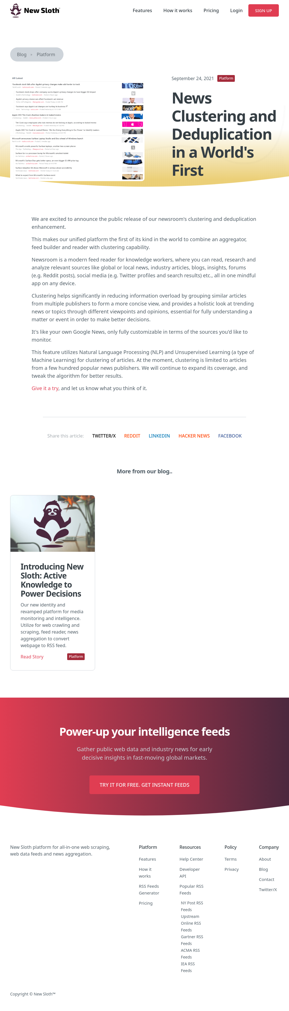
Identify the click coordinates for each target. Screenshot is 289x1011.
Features (142, 10)
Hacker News (194, 436)
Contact (266, 879)
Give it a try (45, 388)
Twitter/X (104, 436)
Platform (46, 54)
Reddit (132, 436)
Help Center (191, 859)
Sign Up (263, 10)
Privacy (232, 869)
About (265, 859)
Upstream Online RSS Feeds (191, 923)
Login (236, 10)
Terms (231, 859)
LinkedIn (159, 436)
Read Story (32, 657)
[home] (35, 10)
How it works (177, 10)
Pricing (211, 10)
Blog (22, 54)
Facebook (230, 436)
